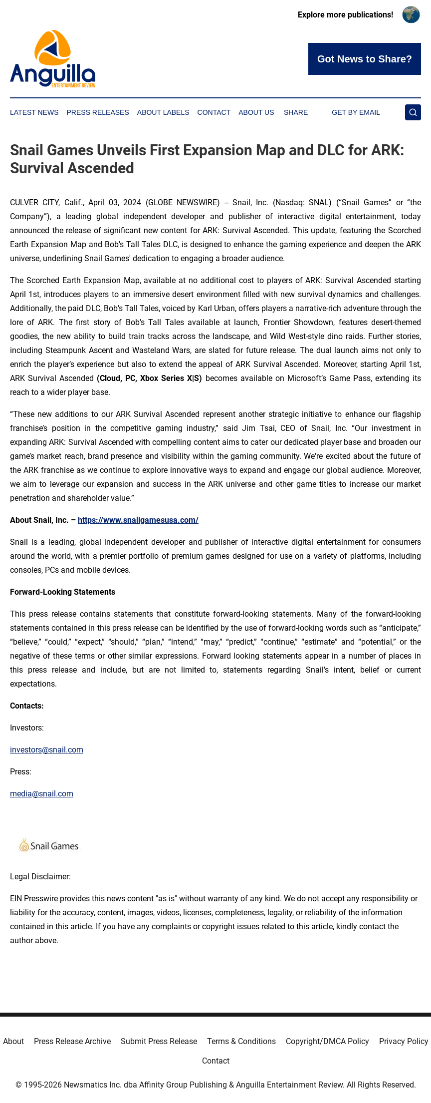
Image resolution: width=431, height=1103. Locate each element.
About (13, 1041)
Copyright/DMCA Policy (327, 1041)
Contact (214, 112)
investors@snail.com (46, 749)
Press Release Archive (72, 1041)
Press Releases (98, 112)
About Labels (163, 112)
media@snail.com (41, 793)
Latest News (34, 112)
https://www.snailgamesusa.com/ (138, 520)
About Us (256, 112)
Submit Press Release (159, 1041)
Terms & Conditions (241, 1041)
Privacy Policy (404, 1041)
